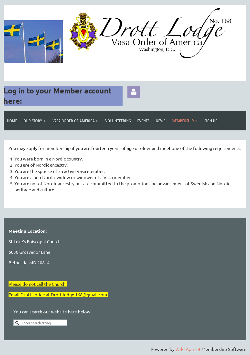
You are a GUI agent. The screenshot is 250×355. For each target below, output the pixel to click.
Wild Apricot (188, 349)
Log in (133, 92)
